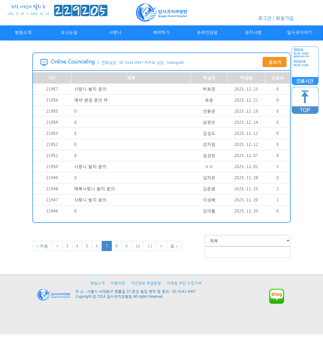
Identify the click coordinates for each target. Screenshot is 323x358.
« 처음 (42, 246)
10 (137, 246)
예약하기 (161, 32)
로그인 (265, 18)
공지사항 (253, 32)
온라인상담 (207, 32)
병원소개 (23, 32)
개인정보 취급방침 (146, 283)
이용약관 (118, 283)
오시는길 (69, 32)
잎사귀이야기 (299, 32)
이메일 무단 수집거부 (184, 283)
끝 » (174, 246)
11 (149, 246)
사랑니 (115, 32)
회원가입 (285, 18)
